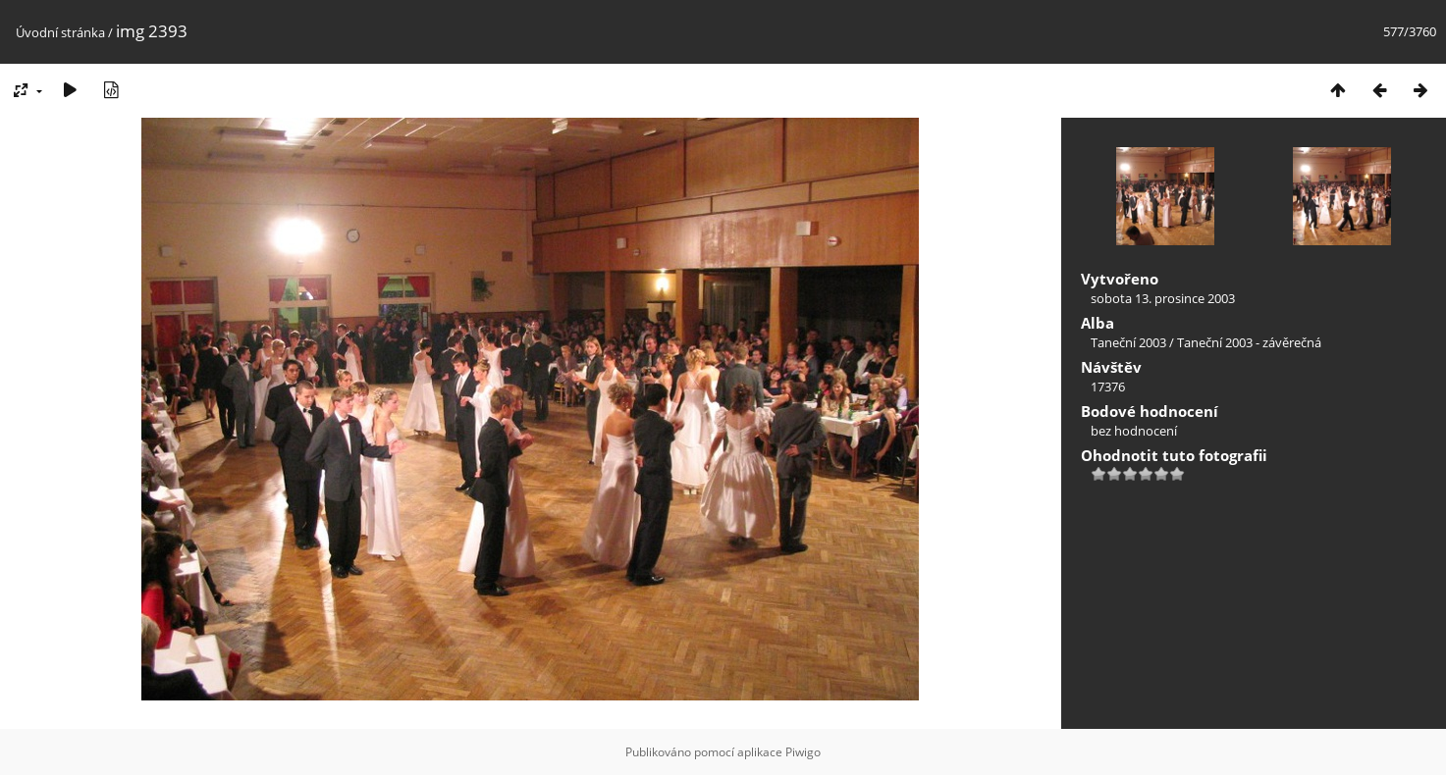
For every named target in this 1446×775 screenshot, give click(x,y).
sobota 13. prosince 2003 (1163, 298)
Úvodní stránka (60, 32)
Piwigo (803, 752)
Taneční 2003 (1128, 342)
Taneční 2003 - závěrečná (1249, 342)
